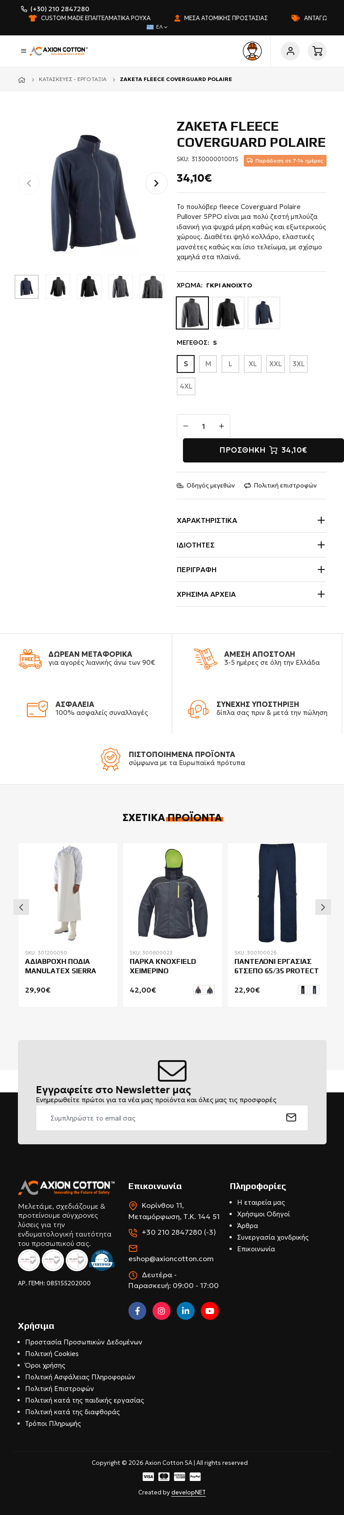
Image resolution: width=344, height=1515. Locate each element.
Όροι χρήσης (45, 1365)
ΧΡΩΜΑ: (214, 285)
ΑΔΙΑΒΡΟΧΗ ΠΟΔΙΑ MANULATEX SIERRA (60, 966)
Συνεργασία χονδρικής (273, 1237)
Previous (21, 907)
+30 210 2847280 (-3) (179, 1232)
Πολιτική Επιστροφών (59, 1388)
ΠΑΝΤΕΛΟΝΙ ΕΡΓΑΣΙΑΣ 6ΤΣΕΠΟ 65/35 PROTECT (276, 966)
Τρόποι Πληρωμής (53, 1423)
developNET (188, 1492)
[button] (156, 183)
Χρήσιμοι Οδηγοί (263, 1214)
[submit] (291, 1118)
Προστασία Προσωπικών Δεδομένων (83, 1342)
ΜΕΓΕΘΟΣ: (197, 342)
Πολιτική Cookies (52, 1353)
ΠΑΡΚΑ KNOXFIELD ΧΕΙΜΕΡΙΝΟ (163, 966)
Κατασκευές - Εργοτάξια (72, 79)
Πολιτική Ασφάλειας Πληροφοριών (80, 1377)
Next (323, 907)
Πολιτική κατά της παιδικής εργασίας (84, 1400)
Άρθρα (247, 1225)
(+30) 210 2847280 (59, 9)
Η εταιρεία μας (261, 1202)
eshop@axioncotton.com (171, 1258)
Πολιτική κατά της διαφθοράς (72, 1412)
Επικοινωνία (256, 1249)
